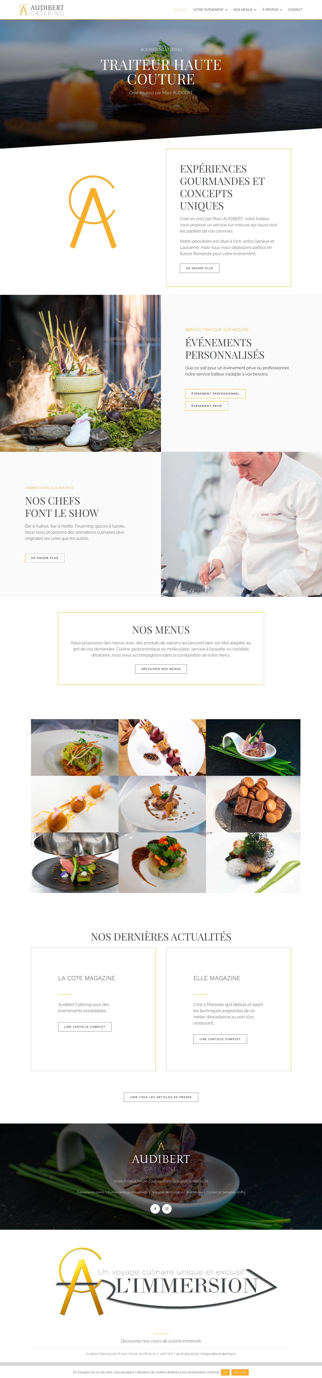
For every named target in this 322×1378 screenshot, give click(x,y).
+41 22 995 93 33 (187, 1354)
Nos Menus (194, 1192)
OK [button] (225, 1372)
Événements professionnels (128, 1192)
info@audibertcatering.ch (218, 1354)
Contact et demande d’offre (226, 1192)
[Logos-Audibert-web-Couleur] (41, 5)
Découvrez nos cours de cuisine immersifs (161, 1341)
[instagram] (167, 1209)
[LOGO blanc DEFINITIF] (161, 1235)
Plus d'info (240, 1372)
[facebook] (155, 1209)
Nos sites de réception (167, 1192)
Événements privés (90, 1192)
